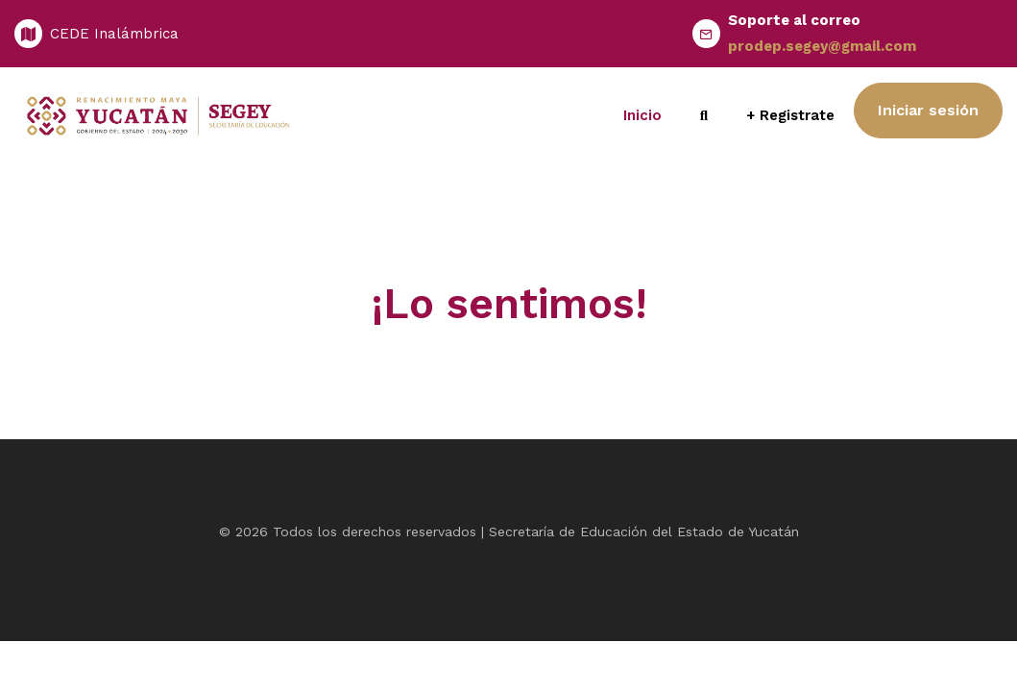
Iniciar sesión (928, 110)
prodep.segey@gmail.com (822, 46)
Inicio (642, 115)
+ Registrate (790, 115)
